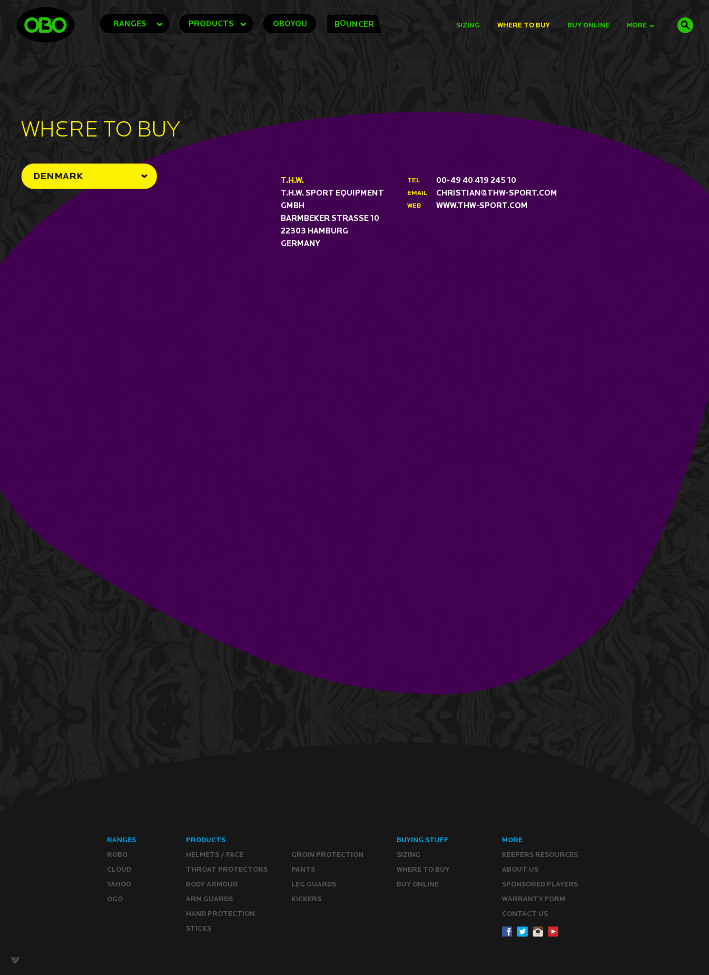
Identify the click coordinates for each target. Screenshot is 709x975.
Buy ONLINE (418, 884)
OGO (115, 899)
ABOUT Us (520, 869)
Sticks (198, 928)
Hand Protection (220, 914)
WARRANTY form (533, 899)
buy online (588, 25)
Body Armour (212, 884)
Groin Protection (327, 855)
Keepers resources (540, 855)
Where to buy (423, 869)
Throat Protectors (227, 869)
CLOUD (119, 869)
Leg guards (313, 884)
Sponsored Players (540, 884)
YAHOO (119, 884)
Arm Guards (209, 899)
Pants (303, 869)
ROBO (117, 855)
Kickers (306, 899)
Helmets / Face (214, 855)
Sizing (468, 25)
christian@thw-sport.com (496, 192)
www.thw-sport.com (482, 205)
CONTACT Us (525, 914)
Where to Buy (523, 25)
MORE (640, 25)
